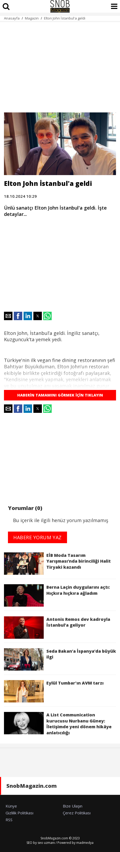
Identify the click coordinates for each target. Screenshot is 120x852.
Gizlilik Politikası (19, 812)
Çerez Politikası (77, 812)
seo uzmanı (46, 842)
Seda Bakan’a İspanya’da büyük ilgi (60, 659)
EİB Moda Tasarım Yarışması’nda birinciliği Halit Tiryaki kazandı (57, 563)
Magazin (32, 18)
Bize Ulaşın (72, 806)
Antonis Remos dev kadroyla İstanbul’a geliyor (57, 627)
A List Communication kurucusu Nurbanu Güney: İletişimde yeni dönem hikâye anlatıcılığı (58, 723)
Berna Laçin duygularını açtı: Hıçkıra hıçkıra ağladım (57, 595)
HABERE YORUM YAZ (37, 537)
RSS (9, 819)
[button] (8, 316)
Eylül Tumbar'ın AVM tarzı (54, 691)
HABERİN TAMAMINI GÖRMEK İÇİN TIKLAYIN (60, 395)
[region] (60, 64)
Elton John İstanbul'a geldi (64, 18)
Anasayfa (12, 18)
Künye (11, 806)
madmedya (85, 842)
